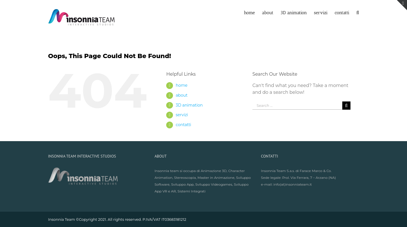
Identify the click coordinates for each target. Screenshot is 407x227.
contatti (183, 124)
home (182, 85)
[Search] (357, 12)
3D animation (189, 105)
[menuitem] (253, 12)
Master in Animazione (216, 177)
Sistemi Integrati (191, 191)
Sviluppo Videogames (213, 184)
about (182, 95)
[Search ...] (297, 105)
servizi (182, 114)
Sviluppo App (182, 184)
